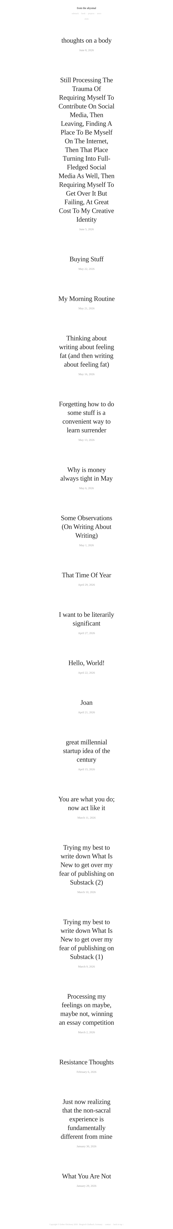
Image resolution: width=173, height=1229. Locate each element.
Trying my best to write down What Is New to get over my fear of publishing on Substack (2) (86, 865)
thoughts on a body (86, 40)
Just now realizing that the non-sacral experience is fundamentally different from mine (86, 1119)
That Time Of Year (86, 575)
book (83, 13)
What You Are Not (86, 1176)
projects (91, 13)
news (99, 13)
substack (75, 13)
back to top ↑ (118, 1224)
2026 (86, 19)
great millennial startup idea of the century (86, 750)
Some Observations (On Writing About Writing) (86, 526)
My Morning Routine (86, 298)
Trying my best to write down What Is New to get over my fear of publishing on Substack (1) (86, 939)
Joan (86, 702)
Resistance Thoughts (86, 1062)
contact (108, 1224)
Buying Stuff (86, 259)
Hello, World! (86, 663)
